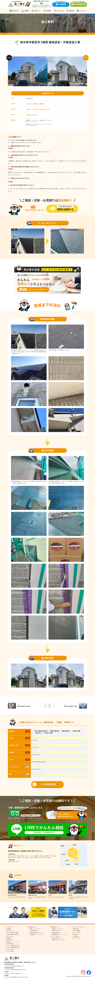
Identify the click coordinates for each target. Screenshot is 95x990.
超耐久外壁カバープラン (58, 938)
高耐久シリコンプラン (35, 929)
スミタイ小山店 (10, 949)
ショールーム (81, 10)
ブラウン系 (34, 109)
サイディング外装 (55, 936)
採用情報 (61, 4)
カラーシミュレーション (79, 927)
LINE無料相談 (10, 943)
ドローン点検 (76, 932)
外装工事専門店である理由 (13, 934)
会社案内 (25, 10)
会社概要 (9, 929)
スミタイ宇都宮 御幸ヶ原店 (13, 947)
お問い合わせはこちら (67, 815)
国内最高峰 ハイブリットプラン (59, 934)
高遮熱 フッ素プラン (57, 930)
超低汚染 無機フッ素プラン (36, 932)
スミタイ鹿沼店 (10, 951)
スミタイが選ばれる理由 (12, 932)
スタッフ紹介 (10, 936)
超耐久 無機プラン (56, 932)
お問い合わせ (10, 940)
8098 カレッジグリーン (31, 115)
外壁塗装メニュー (33, 927)
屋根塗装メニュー (55, 927)
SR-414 (28, 109)
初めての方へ (14, 10)
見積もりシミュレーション (13, 942)
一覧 (48, 706)
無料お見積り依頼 (79, 3)
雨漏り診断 (76, 929)
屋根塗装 (42, 104)
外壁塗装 (35, 104)
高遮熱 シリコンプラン (57, 929)
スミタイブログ (58, 10)
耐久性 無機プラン (34, 930)
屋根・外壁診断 (77, 930)
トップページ (10, 927)
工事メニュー (36, 10)
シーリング (29, 104)
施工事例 (47, 10)
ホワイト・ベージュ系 (44, 109)
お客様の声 (76, 936)
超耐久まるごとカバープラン (59, 940)
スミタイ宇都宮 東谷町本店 (13, 945)
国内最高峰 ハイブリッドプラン (37, 934)
